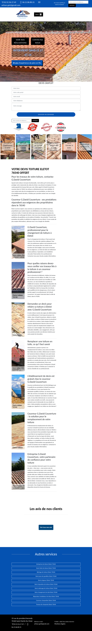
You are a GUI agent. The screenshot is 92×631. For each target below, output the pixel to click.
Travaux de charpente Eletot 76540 (46, 604)
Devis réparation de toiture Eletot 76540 (46, 584)
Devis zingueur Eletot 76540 (46, 580)
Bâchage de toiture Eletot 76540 (46, 572)
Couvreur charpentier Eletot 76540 (46, 600)
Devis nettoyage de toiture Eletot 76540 (46, 588)
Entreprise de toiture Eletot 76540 (46, 564)
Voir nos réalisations (20, 41)
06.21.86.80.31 (27, 2)
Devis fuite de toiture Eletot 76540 (46, 568)
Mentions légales (59, 624)
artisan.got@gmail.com (41, 624)
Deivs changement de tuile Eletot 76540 (46, 592)
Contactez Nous (37, 41)
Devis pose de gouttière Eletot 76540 (46, 576)
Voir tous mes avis (46, 527)
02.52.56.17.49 (8, 2)
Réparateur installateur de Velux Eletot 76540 (46, 596)
